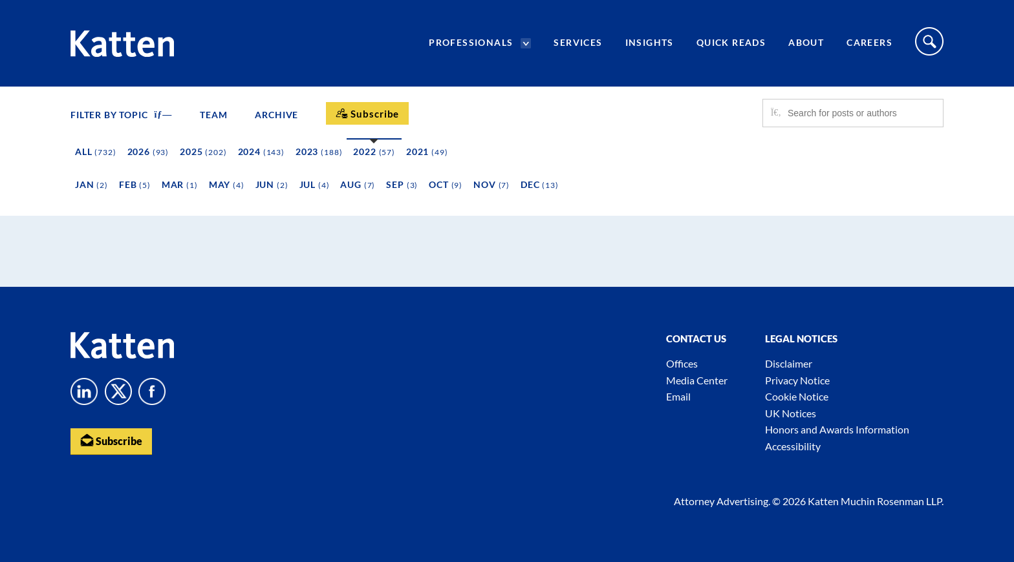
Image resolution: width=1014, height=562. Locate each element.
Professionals (471, 42)
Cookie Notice (796, 396)
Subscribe (111, 440)
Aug (357, 184)
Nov (491, 184)
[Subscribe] (367, 113)
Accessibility (793, 446)
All (95, 151)
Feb (135, 184)
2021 (427, 151)
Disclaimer (788, 363)
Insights (649, 42)
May (226, 184)
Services (578, 42)
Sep (402, 184)
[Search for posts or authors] (860, 113)
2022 (374, 151)
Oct (445, 184)
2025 (203, 151)
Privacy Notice (797, 380)
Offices (682, 363)
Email (678, 396)
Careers (869, 42)
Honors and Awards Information (837, 429)
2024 (261, 151)
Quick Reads (731, 42)
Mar (180, 184)
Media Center (697, 380)
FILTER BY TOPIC (121, 114)
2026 (148, 151)
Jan (91, 184)
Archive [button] (276, 114)
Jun (271, 184)
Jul (314, 184)
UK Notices (790, 413)
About (806, 42)
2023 (319, 151)
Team (213, 114)
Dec (540, 184)
